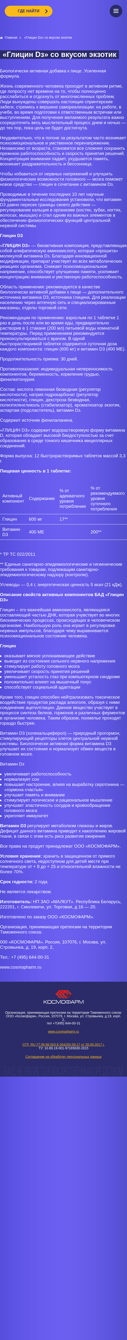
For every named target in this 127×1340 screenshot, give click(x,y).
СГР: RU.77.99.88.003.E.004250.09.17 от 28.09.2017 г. (63, 1044)
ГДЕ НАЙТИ (28, 11)
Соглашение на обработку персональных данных (63, 1057)
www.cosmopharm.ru (63, 1031)
